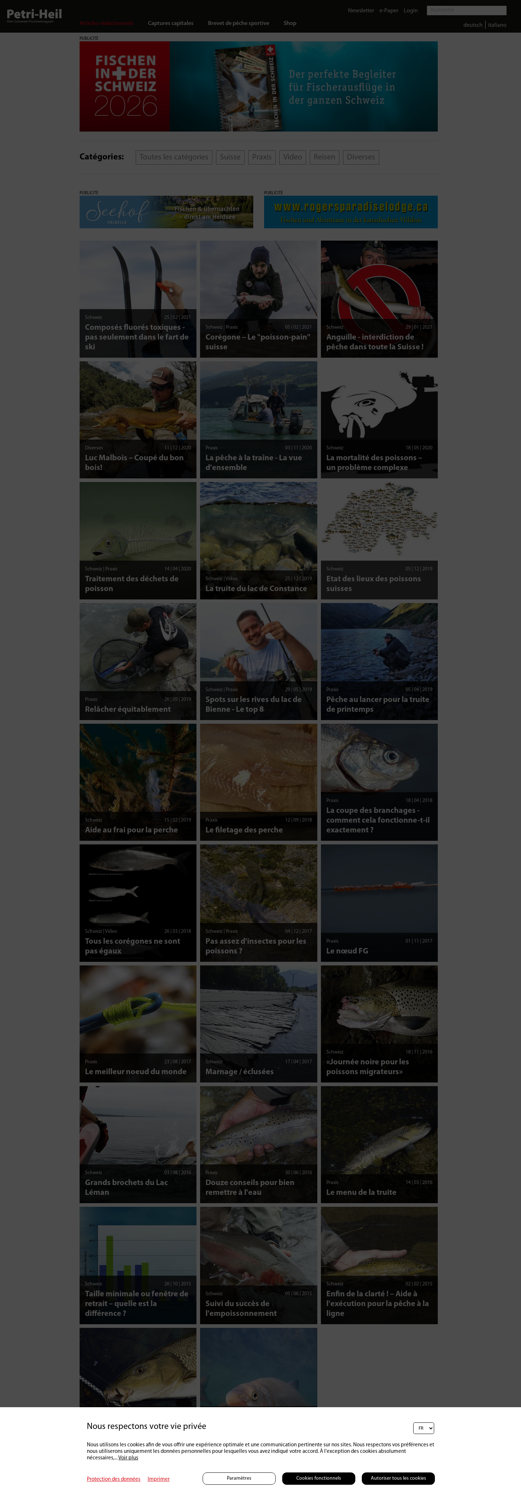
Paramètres (239, 1478)
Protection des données (113, 1479)
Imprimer (159, 1479)
